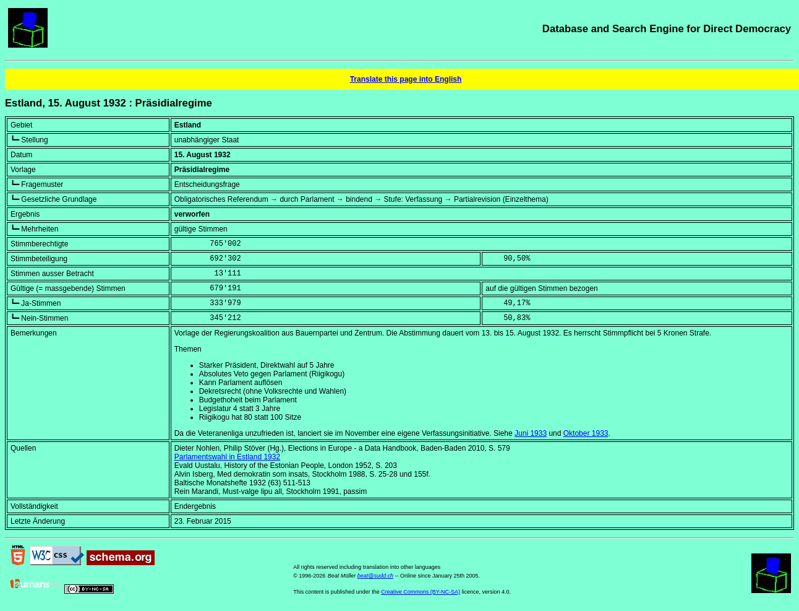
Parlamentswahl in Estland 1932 (227, 457)
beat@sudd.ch (375, 576)
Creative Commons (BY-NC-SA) (420, 592)
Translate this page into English (406, 79)
